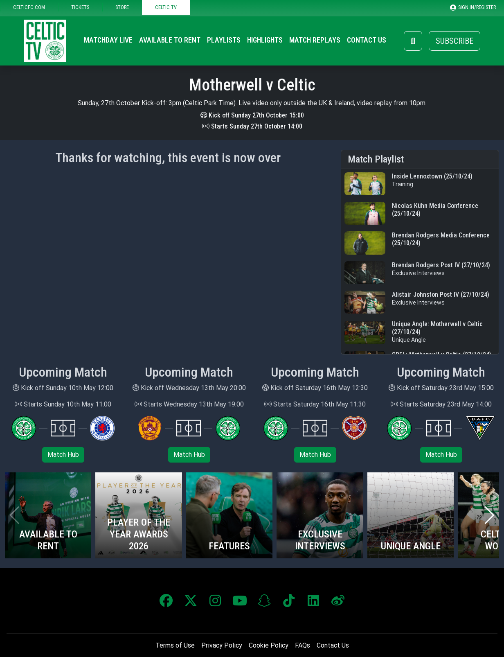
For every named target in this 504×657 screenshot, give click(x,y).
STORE (122, 7)
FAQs (302, 645)
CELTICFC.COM (29, 7)
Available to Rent (169, 40)
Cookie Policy (268, 645)
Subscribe (454, 41)
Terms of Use (175, 645)
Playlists (224, 40)
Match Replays (314, 40)
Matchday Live (108, 40)
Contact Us (366, 40)
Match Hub (63, 454)
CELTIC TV (166, 7)
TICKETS (80, 7)
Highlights (265, 40)
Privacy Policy (221, 645)
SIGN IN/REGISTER (473, 7)
